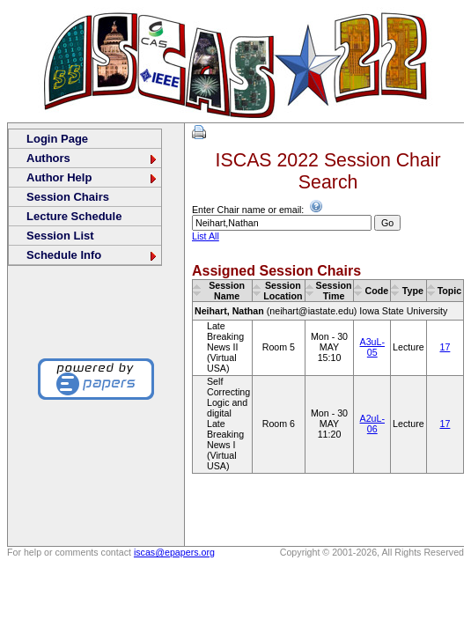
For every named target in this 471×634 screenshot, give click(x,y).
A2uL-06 (372, 423)
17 (445, 347)
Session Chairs (67, 196)
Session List (60, 235)
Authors (92, 158)
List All (205, 236)
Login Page (57, 138)
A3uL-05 (372, 347)
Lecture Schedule (73, 216)
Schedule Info (92, 255)
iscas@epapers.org (174, 552)
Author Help (92, 177)
